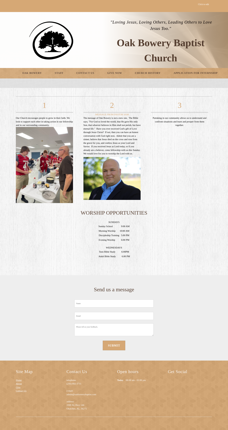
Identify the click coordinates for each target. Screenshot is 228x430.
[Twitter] (196, 382)
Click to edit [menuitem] (203, 4)
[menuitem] (32, 73)
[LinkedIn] (203, 382)
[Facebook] (190, 382)
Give (18, 387)
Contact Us (21, 391)
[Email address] (177, 382)
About (19, 383)
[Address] (183, 382)
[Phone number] (171, 382)
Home (19, 380)
